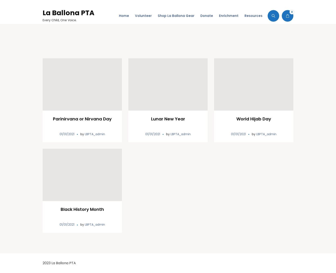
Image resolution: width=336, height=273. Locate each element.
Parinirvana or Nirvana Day (82, 119)
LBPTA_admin (95, 134)
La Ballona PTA (68, 13)
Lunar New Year (168, 119)
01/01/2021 (67, 134)
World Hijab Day (253, 119)
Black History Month (82, 209)
